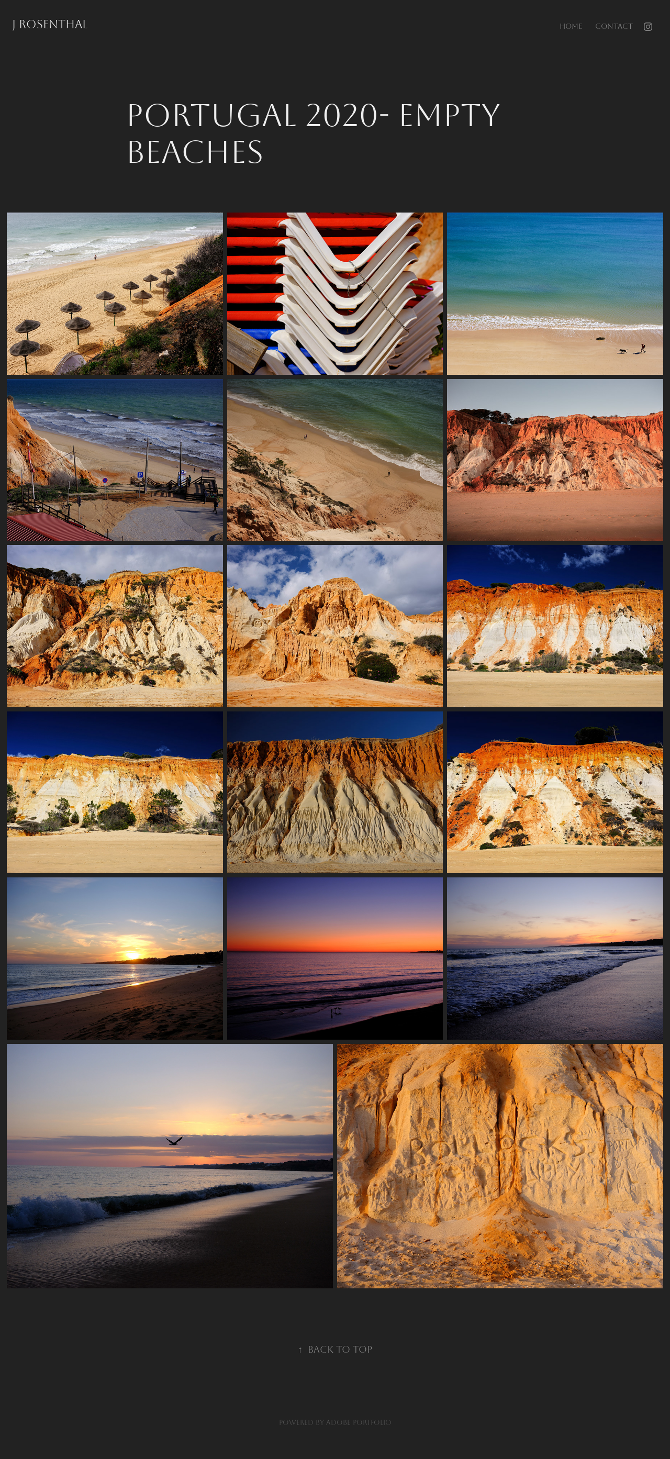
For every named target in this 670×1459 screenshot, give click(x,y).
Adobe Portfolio (359, 1423)
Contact (614, 26)
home (571, 26)
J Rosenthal (49, 24)
